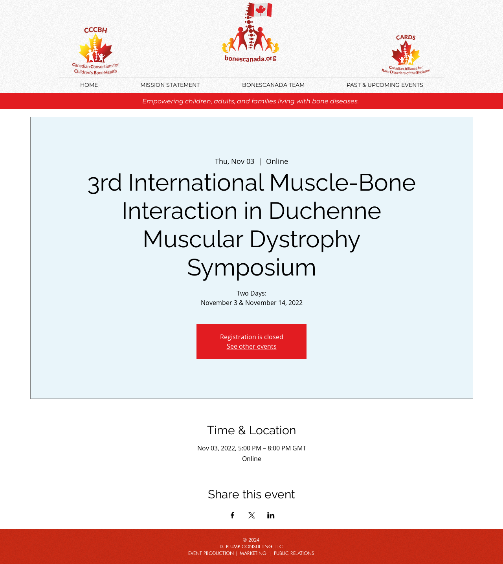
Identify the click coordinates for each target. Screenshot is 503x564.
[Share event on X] (251, 515)
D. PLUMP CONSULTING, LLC (251, 546)
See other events (252, 346)
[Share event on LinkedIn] (271, 515)
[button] (384, 85)
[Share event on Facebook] (232, 515)
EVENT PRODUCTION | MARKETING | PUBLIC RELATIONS (251, 553)
